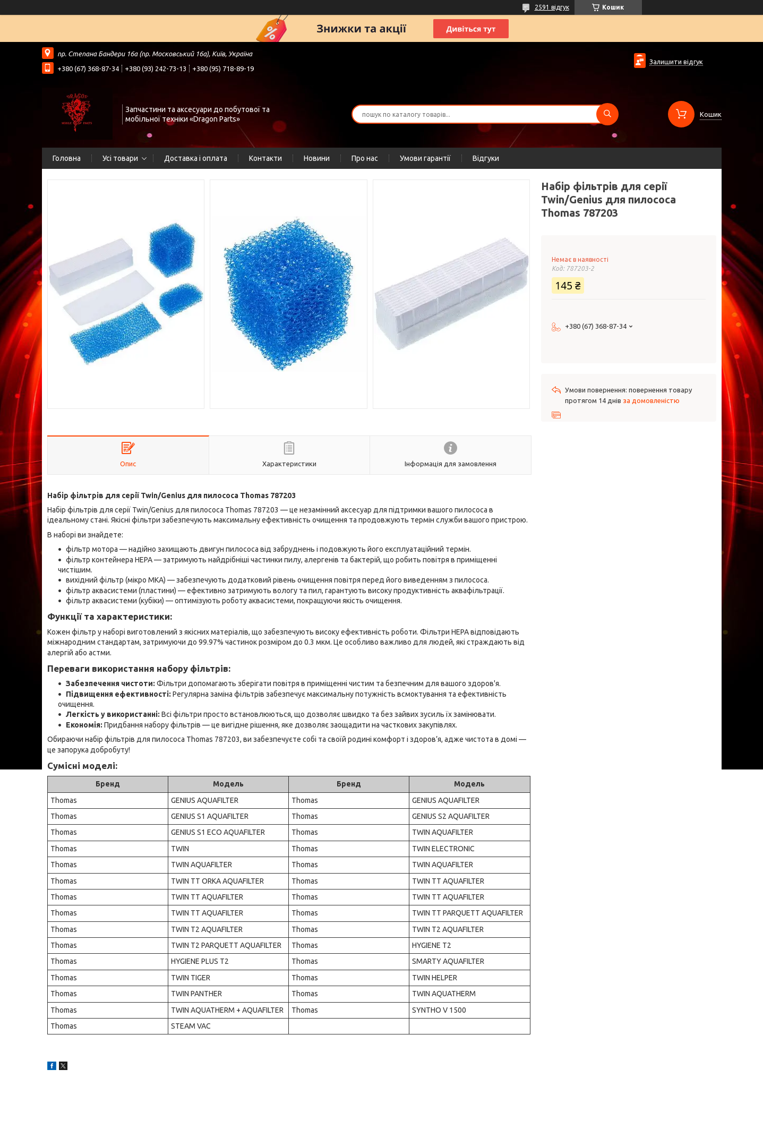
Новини (317, 158)
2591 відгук (552, 7)
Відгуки (486, 158)
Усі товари (120, 158)
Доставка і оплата (195, 158)
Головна (67, 158)
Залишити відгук (676, 61)
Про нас (365, 158)
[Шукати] (607, 114)
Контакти (265, 158)
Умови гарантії (425, 158)
